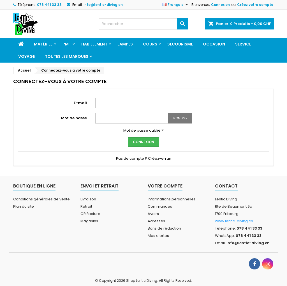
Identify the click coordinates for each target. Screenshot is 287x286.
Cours (150, 44)
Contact (226, 186)
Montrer (180, 118)
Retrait (86, 206)
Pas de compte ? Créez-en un (143, 158)
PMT (67, 44)
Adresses (156, 221)
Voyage (26, 56)
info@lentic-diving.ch (103, 4)
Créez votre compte (255, 4)
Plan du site (23, 206)
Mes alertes (158, 235)
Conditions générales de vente (41, 199)
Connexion (220, 4)
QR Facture (90, 213)
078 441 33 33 (49, 4)
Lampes (125, 44)
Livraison (88, 199)
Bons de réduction (164, 228)
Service (243, 44)
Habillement (94, 44)
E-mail (80, 103)
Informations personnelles (172, 199)
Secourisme (180, 44)
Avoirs (153, 213)
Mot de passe (74, 118)
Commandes (160, 206)
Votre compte (165, 186)
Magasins (89, 221)
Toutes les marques (66, 56)
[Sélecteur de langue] (175, 5)
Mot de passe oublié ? (143, 130)
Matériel (43, 44)
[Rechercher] (143, 23)
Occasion (214, 44)
